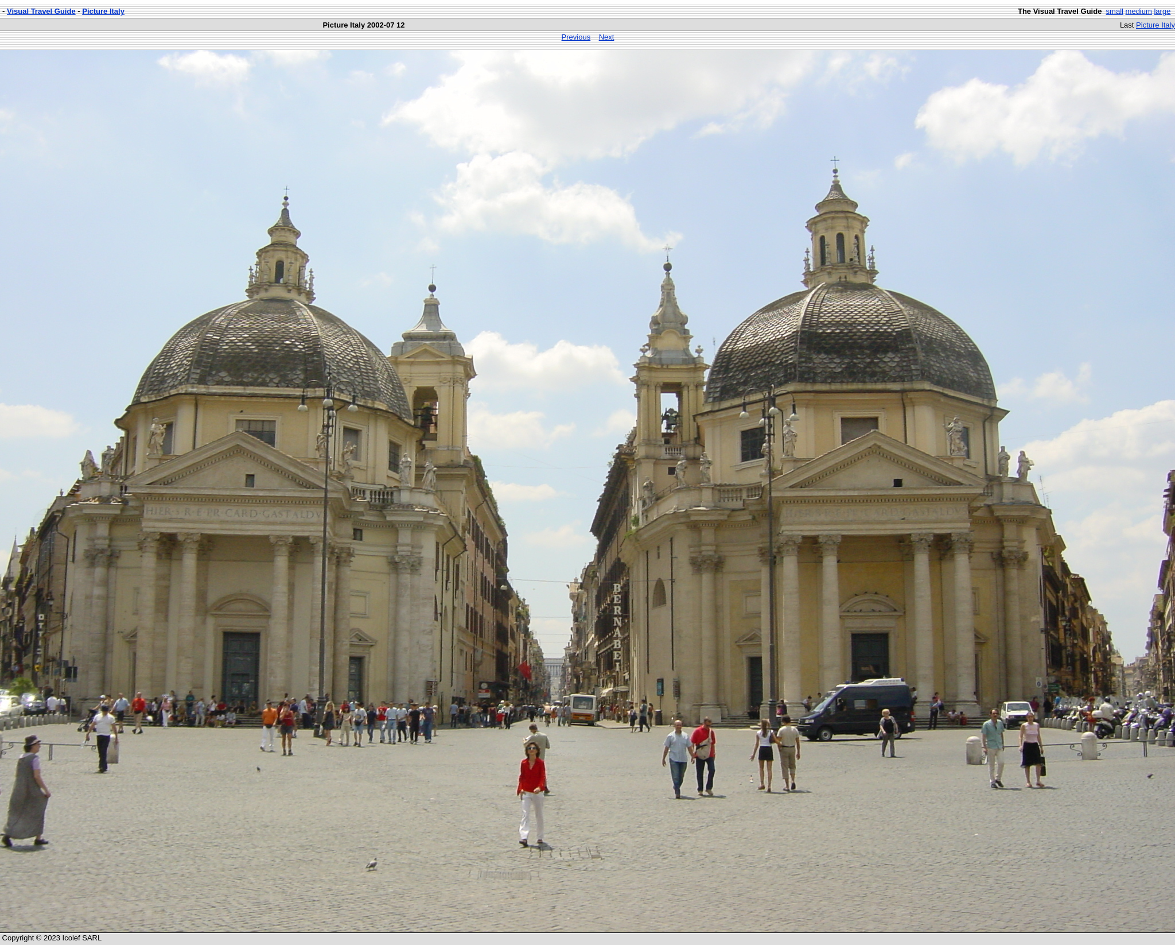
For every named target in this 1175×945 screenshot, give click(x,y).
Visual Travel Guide (41, 11)
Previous (576, 37)
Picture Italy (103, 11)
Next (606, 37)
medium (1139, 11)
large (1162, 11)
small (1114, 11)
